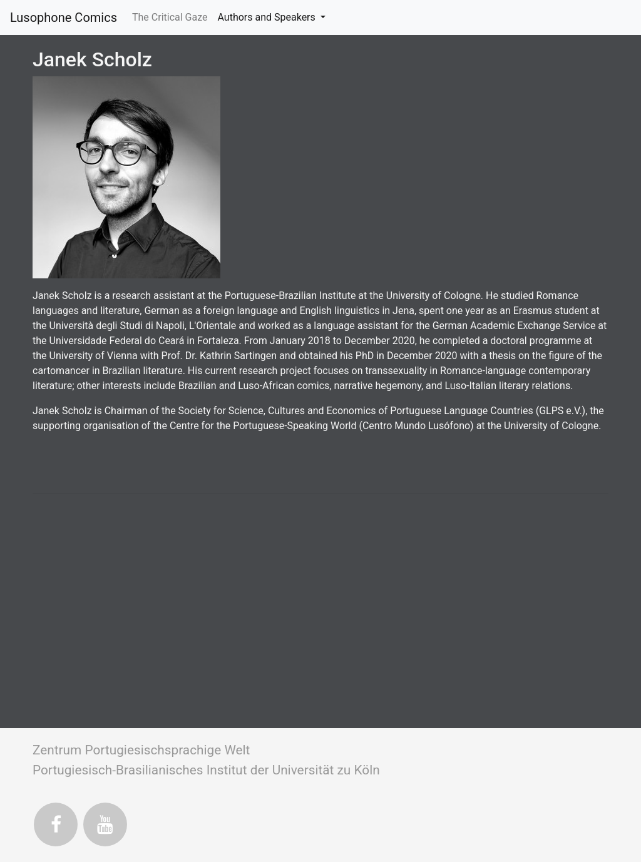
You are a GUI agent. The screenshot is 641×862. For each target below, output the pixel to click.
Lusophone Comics (63, 17)
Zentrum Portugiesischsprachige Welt (141, 750)
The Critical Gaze (172, 16)
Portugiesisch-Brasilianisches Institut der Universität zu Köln (206, 770)
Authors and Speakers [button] (267, 17)
